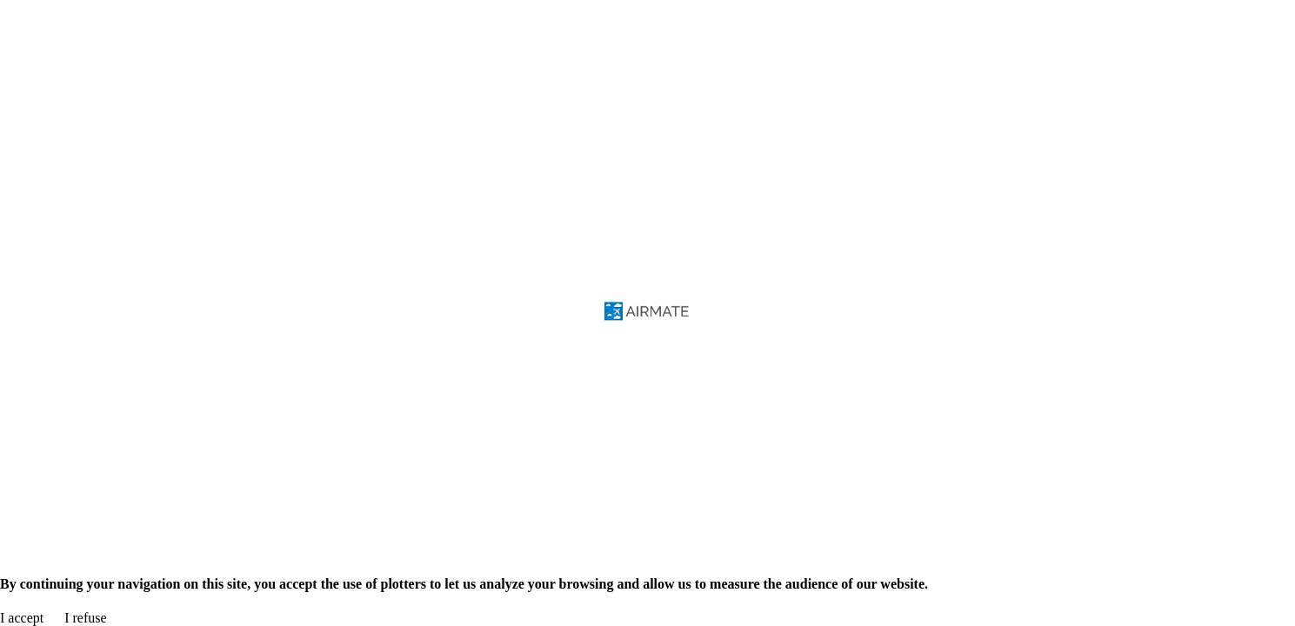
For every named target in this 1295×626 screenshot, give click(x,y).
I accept (21, 617)
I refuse (85, 617)
